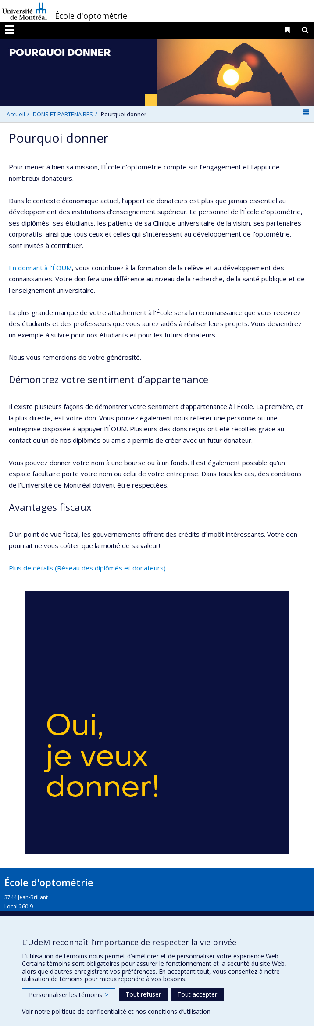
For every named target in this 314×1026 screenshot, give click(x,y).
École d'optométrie (91, 16)
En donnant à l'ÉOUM (40, 267)
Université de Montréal (24, 11)
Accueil (16, 114)
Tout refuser (143, 994)
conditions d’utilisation (179, 1011)
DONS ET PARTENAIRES (63, 114)
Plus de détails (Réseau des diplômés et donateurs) (87, 567)
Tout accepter (197, 994)
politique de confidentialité (89, 1011)
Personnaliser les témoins (68, 994)
